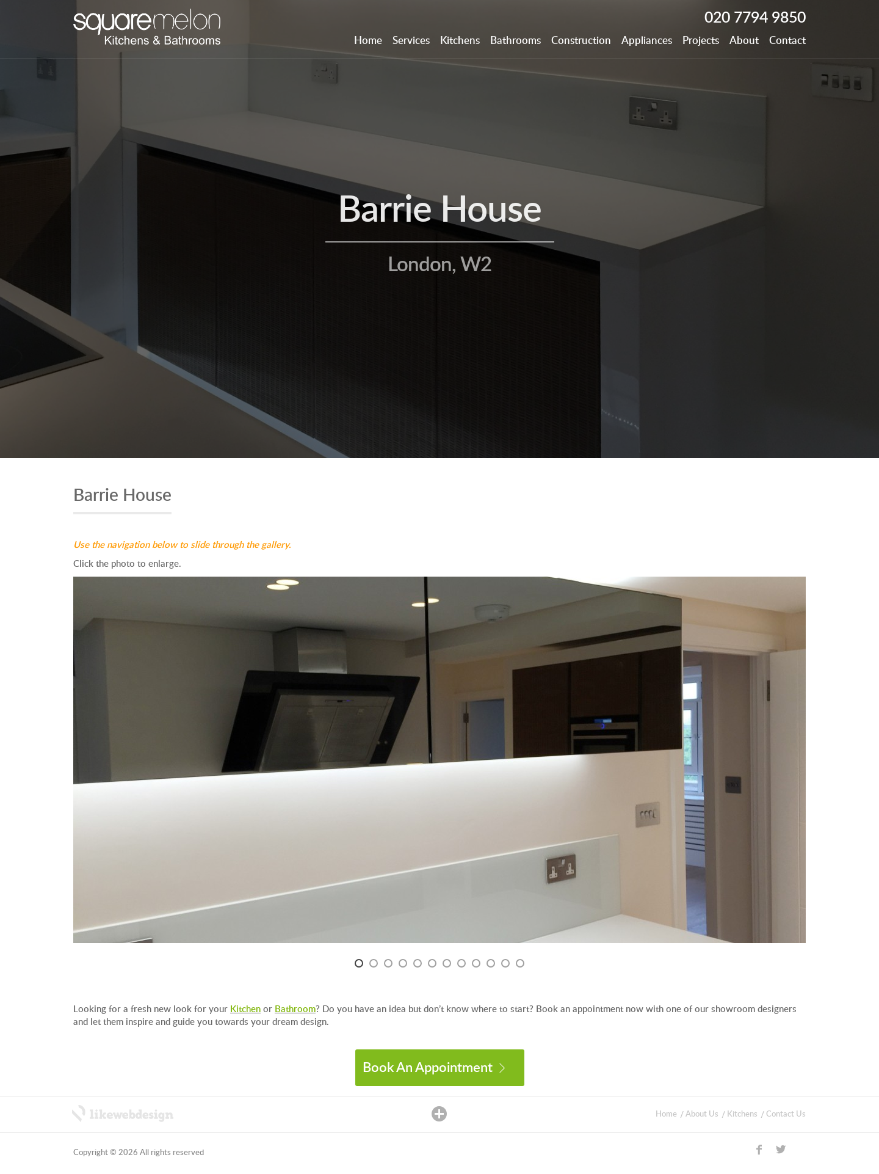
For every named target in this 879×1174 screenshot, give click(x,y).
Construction (581, 40)
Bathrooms (515, 40)
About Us (701, 1114)
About (744, 40)
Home (368, 40)
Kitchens (460, 40)
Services (411, 40)
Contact (787, 40)
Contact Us (786, 1114)
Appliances (646, 40)
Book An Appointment (434, 1067)
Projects (700, 40)
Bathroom (295, 1009)
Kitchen (245, 1009)
